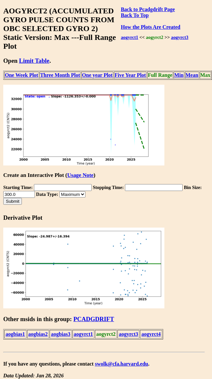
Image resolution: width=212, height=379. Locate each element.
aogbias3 (60, 334)
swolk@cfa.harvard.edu (121, 364)
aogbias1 (15, 334)
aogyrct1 (129, 37)
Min (178, 75)
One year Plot (97, 75)
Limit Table (34, 60)
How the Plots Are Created (150, 27)
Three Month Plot (60, 75)
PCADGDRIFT (93, 319)
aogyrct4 (150, 334)
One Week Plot (21, 75)
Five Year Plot (130, 75)
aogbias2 (38, 334)
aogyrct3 (179, 37)
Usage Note (80, 175)
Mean (192, 75)
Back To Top (134, 15)
